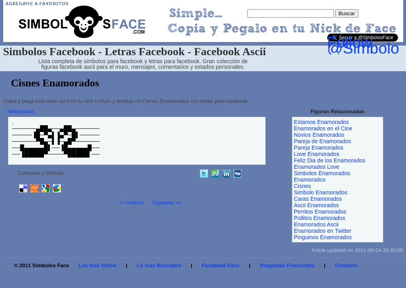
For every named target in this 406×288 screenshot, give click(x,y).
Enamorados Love (317, 167)
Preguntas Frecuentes (287, 265)
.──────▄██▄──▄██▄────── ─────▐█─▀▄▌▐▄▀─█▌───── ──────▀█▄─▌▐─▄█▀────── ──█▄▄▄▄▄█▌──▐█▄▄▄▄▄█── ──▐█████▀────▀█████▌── (56, 138)
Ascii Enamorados (316, 205)
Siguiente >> (167, 203)
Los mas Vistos (97, 265)
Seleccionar (20, 111)
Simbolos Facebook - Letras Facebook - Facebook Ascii (134, 51)
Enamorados (310, 179)
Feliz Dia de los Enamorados (330, 160)
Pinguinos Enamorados (323, 237)
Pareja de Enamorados (322, 141)
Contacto (346, 265)
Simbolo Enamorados (321, 192)
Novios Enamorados (319, 135)
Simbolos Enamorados (322, 173)
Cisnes (302, 186)
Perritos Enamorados (320, 211)
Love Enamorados (317, 154)
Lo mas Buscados (159, 265)
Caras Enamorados (318, 199)
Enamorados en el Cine (323, 128)
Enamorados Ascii (316, 224)
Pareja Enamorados (319, 147)
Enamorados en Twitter (323, 231)
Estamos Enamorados (321, 122)
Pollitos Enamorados (319, 218)
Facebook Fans (221, 265)
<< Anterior (131, 203)
